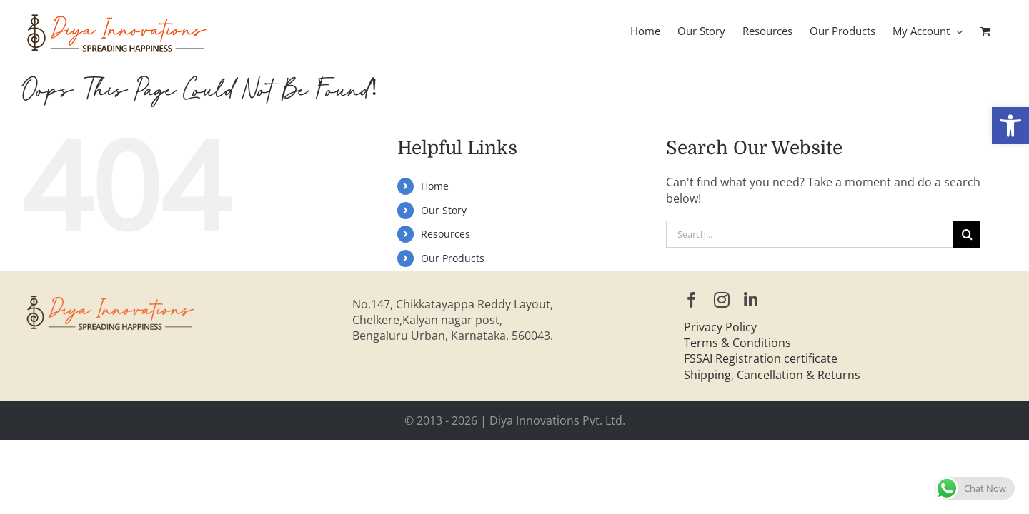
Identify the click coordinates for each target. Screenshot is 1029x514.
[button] (1010, 125)
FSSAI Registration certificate (760, 358)
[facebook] (692, 300)
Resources (445, 234)
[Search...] (809, 234)
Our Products (452, 258)
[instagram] (722, 300)
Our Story (444, 210)
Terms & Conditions (737, 343)
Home (435, 186)
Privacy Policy (720, 327)
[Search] (966, 234)
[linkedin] (750, 300)
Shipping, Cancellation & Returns (772, 375)
